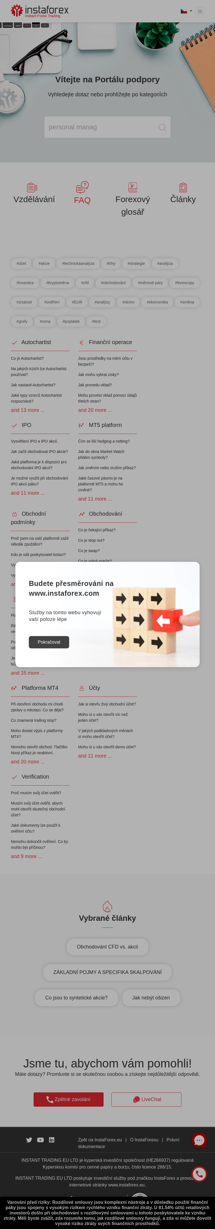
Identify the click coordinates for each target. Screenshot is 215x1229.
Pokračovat (49, 642)
